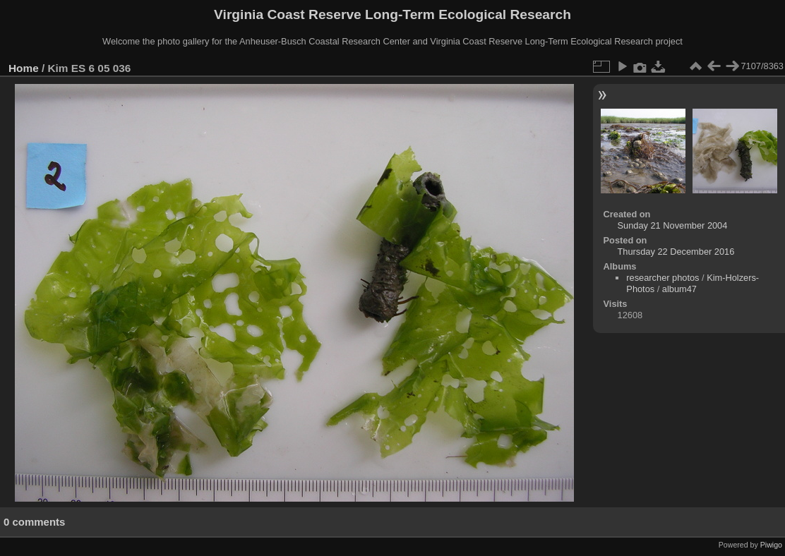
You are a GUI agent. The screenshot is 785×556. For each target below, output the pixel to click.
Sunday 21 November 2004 (673, 225)
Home (23, 68)
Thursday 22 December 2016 (676, 251)
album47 (679, 289)
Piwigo (771, 544)
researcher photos (662, 277)
